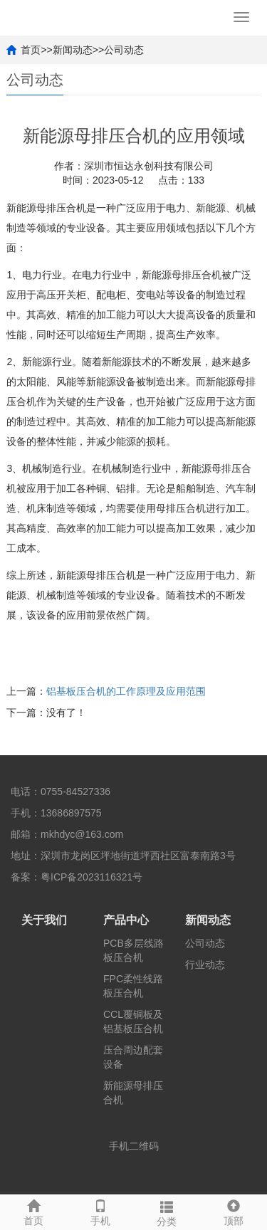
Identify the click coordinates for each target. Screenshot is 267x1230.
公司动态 (124, 50)
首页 (31, 50)
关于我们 (44, 920)
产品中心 (126, 920)
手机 (100, 1210)
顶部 (233, 1210)
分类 (167, 1211)
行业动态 (205, 964)
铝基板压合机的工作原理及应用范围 (126, 691)
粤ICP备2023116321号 (91, 877)
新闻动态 (73, 50)
